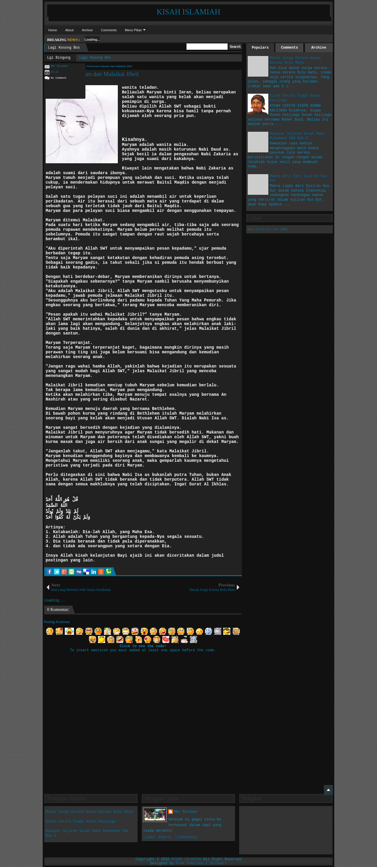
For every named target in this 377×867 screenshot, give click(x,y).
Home (52, 30)
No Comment (59, 78)
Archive (87, 30)
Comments (109, 30)
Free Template (190, 863)
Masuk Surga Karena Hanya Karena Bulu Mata (295, 60)
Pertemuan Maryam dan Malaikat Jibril (91, 74)
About (69, 30)
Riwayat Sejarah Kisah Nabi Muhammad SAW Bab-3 (297, 136)
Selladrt (218, 863)
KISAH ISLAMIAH (188, 11)
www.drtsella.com (263, 229)
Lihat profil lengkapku (170, 837)
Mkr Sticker (185, 812)
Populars (260, 48)
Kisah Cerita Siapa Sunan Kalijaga (81, 822)
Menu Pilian (133, 30)
